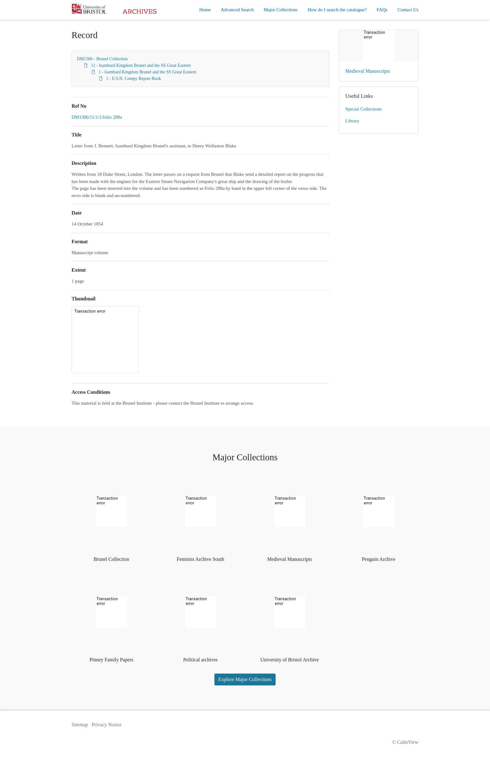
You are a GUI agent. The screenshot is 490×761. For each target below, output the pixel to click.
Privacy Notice (107, 724)
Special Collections (363, 108)
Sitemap (80, 724)
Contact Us (408, 9)
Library (352, 120)
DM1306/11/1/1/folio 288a (97, 117)
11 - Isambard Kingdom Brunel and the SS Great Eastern (141, 65)
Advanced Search (237, 9)
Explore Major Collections (245, 679)
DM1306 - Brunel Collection (102, 59)
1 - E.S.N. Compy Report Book (133, 78)
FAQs (382, 9)
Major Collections (281, 9)
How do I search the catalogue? (337, 9)
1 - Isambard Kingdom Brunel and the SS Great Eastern (147, 72)
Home (205, 9)
